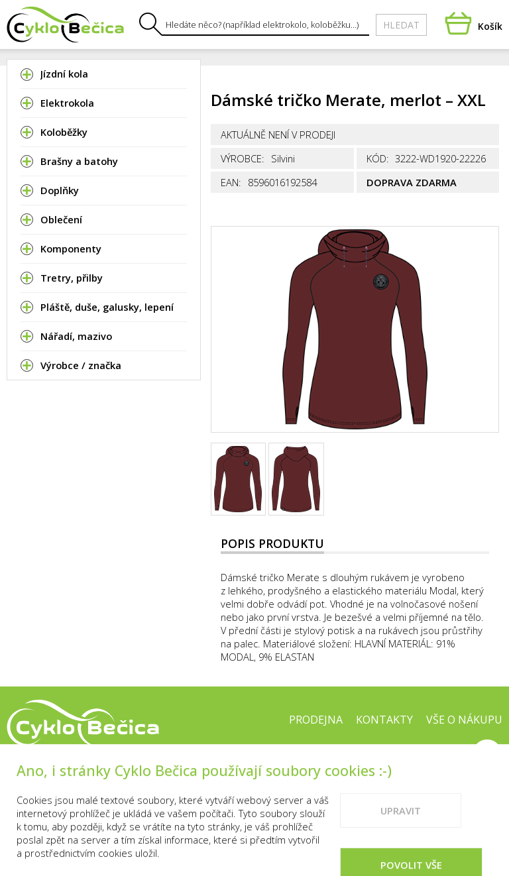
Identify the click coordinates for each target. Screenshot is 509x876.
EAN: (231, 182)
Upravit (400, 849)
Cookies (319, 761)
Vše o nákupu (464, 719)
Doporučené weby (407, 761)
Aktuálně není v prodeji (278, 134)
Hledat (401, 25)
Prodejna (316, 719)
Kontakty (384, 719)
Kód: (378, 158)
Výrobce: (242, 158)
